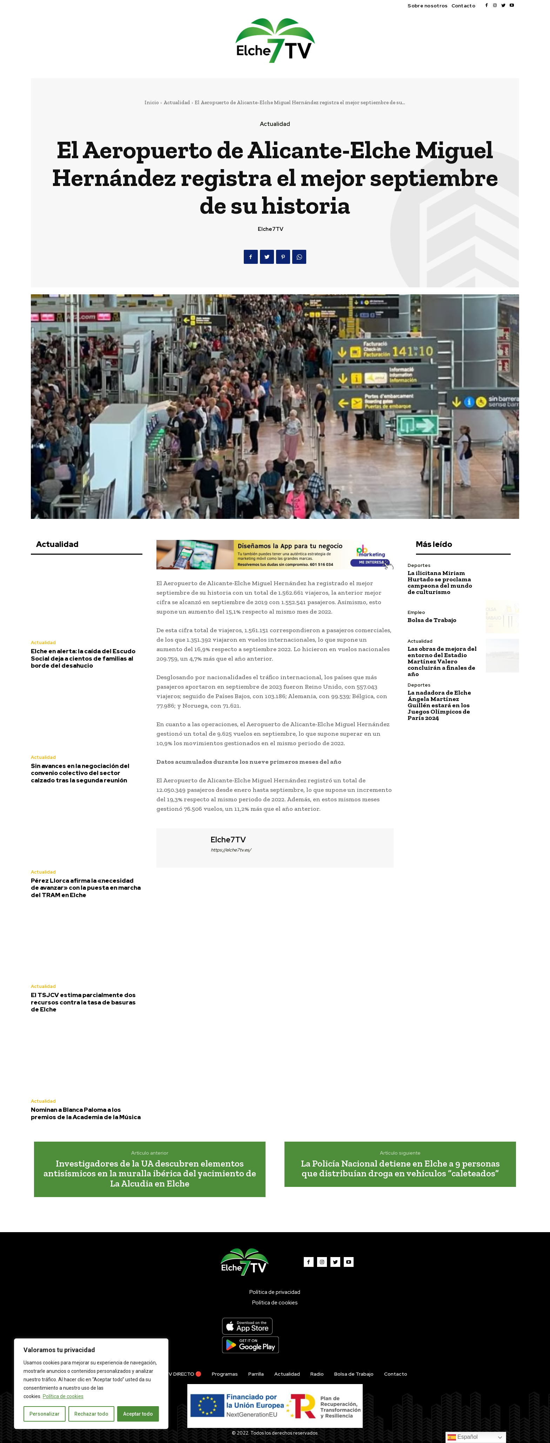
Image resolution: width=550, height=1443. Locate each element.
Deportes (419, 565)
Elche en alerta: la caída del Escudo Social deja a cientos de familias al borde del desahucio (83, 658)
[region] (91, 1383)
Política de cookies (63, 1396)
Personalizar (44, 1414)
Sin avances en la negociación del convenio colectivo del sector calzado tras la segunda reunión (80, 773)
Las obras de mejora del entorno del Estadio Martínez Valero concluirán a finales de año (442, 661)
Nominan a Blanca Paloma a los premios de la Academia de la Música (86, 1113)
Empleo (416, 612)
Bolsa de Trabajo (432, 620)
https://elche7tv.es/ (231, 850)
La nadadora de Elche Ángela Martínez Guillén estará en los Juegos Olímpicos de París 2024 (439, 705)
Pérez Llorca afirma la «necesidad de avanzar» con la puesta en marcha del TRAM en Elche (86, 888)
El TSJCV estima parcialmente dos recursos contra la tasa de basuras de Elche (83, 1002)
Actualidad (176, 102)
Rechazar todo (91, 1414)
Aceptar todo (138, 1414)
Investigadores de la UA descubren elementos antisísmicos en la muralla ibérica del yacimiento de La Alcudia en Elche (149, 1173)
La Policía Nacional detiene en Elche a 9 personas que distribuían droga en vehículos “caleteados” (400, 1168)
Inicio (152, 102)
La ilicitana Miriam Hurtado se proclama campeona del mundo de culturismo (440, 582)
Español (463, 1437)
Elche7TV (270, 229)
